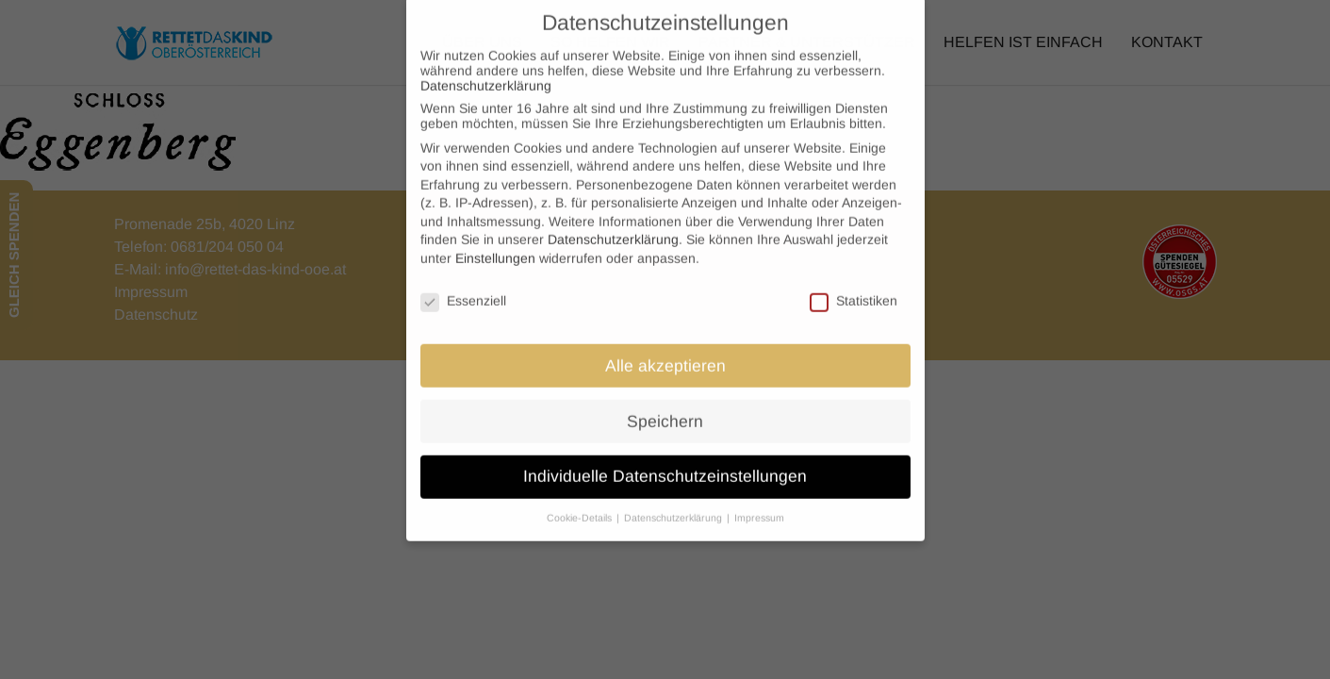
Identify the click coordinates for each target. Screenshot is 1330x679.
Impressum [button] (759, 505)
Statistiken (853, 287)
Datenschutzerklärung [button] (674, 505)
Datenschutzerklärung (485, 72)
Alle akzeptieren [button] (665, 352)
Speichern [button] (665, 408)
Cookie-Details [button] (581, 505)
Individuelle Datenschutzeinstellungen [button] (665, 464)
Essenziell (463, 287)
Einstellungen (495, 245)
